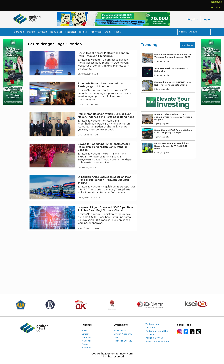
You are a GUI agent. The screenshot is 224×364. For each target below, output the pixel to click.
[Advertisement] (82, 262)
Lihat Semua (187, 45)
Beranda (18, 32)
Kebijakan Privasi (154, 338)
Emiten (42, 32)
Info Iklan (150, 334)
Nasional (70, 32)
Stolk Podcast (121, 330)
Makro (31, 32)
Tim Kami (150, 328)
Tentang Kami (152, 324)
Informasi (96, 32)
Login (206, 19)
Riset (117, 32)
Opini (108, 32)
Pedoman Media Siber (157, 331)
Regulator (56, 32)
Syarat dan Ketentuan (157, 341)
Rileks (83, 32)
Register (192, 19)
